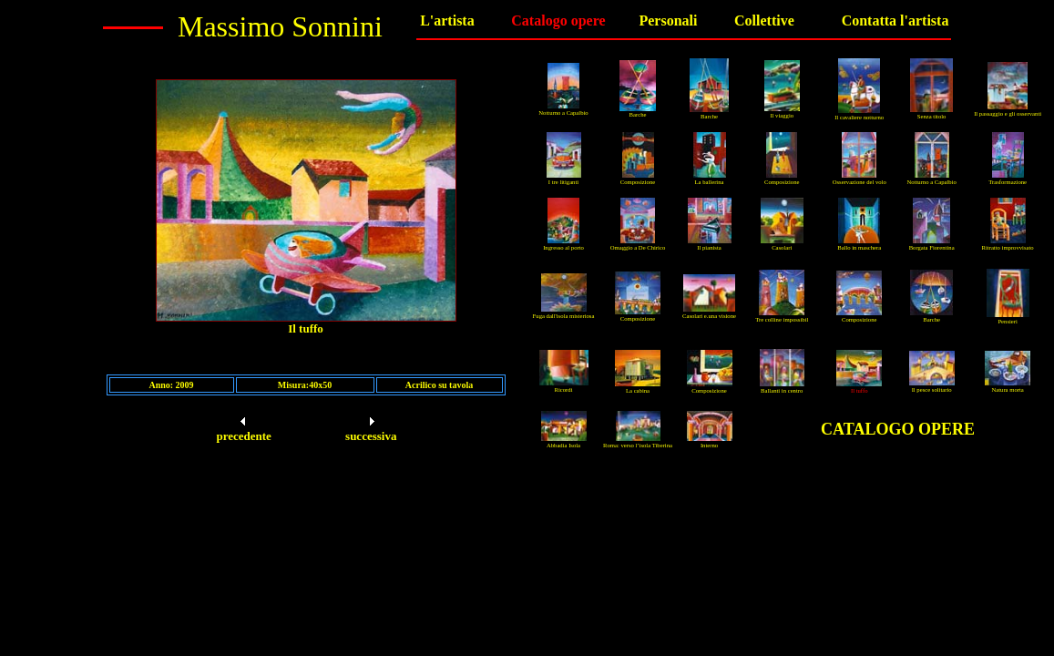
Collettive (764, 20)
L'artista (447, 20)
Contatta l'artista (895, 20)
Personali (668, 20)
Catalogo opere (558, 20)
